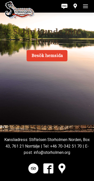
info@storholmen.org (52, 152)
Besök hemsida (47, 55)
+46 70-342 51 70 (66, 146)
